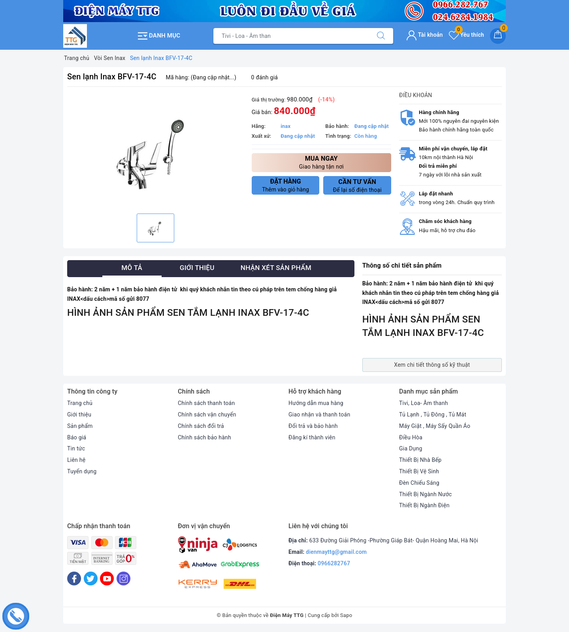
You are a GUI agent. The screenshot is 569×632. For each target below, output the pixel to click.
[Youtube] (107, 578)
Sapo (346, 615)
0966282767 (334, 563)
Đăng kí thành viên (311, 437)
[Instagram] (123, 578)
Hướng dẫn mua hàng (315, 403)
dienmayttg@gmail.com (336, 552)
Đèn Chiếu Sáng (419, 483)
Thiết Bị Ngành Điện (424, 505)
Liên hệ (76, 460)
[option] (155, 151)
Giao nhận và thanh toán (319, 414)
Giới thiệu (79, 414)
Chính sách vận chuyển (207, 414)
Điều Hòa (410, 437)
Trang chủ (79, 403)
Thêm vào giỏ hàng (285, 185)
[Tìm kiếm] (381, 36)
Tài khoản (425, 35)
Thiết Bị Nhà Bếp (420, 460)
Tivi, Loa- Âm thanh (423, 403)
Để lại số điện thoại (357, 185)
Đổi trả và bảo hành (313, 426)
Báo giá (76, 437)
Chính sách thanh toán (206, 403)
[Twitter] (91, 578)
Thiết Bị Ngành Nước (425, 494)
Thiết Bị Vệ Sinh (419, 471)
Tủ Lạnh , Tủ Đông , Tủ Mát (432, 414)
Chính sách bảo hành (204, 437)
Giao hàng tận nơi (321, 162)
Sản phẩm (80, 426)
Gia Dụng (410, 448)
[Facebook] (74, 578)
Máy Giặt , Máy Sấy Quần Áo (434, 426)
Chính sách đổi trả (201, 426)
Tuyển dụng (81, 471)
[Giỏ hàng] (498, 36)
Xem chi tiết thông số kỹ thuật (432, 365)
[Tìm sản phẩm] (291, 36)
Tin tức (76, 448)
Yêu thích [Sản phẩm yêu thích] (466, 35)
